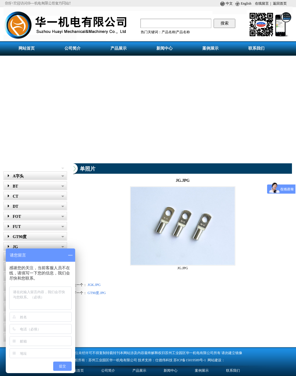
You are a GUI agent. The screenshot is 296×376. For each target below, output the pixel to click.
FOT (38, 216)
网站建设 (214, 360)
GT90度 (38, 237)
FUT (38, 227)
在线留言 (262, 3)
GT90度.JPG (97, 293)
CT (38, 196)
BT (38, 186)
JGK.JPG (94, 285)
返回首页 (280, 3)
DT (38, 206)
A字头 (38, 176)
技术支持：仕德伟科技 (155, 360)
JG (38, 247)
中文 (226, 3)
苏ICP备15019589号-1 (190, 360)
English (245, 3)
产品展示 (13, 167)
